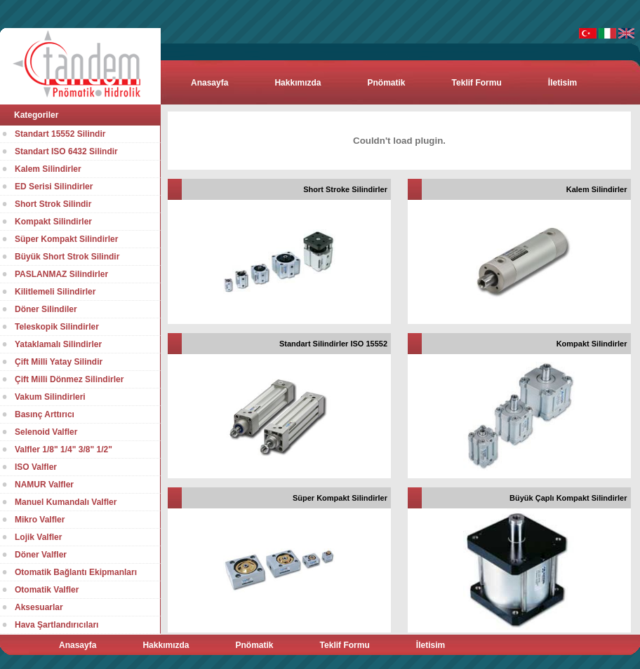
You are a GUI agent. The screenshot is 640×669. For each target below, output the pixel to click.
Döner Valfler (41, 555)
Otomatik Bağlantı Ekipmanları (76, 572)
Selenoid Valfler (46, 432)
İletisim (562, 83)
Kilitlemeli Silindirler (55, 292)
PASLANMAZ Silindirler (61, 274)
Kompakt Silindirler (53, 222)
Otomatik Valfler (47, 590)
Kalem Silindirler (48, 169)
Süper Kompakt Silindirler (66, 239)
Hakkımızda (297, 83)
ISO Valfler (36, 467)
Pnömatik (387, 83)
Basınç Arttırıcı (44, 414)
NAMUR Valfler (44, 484)
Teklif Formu (477, 83)
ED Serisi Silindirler (54, 186)
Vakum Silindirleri (50, 397)
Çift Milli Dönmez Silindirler (69, 379)
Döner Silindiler (46, 309)
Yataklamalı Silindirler (58, 344)
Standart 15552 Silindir (60, 134)
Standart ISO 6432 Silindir (66, 151)
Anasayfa (209, 83)
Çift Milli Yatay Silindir (58, 362)
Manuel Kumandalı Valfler (65, 502)
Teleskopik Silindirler (57, 327)
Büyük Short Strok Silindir (67, 257)
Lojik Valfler (38, 537)
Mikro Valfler (40, 520)
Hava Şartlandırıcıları (56, 625)
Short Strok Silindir (53, 204)
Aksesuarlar (39, 607)
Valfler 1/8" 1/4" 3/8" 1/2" (63, 449)
